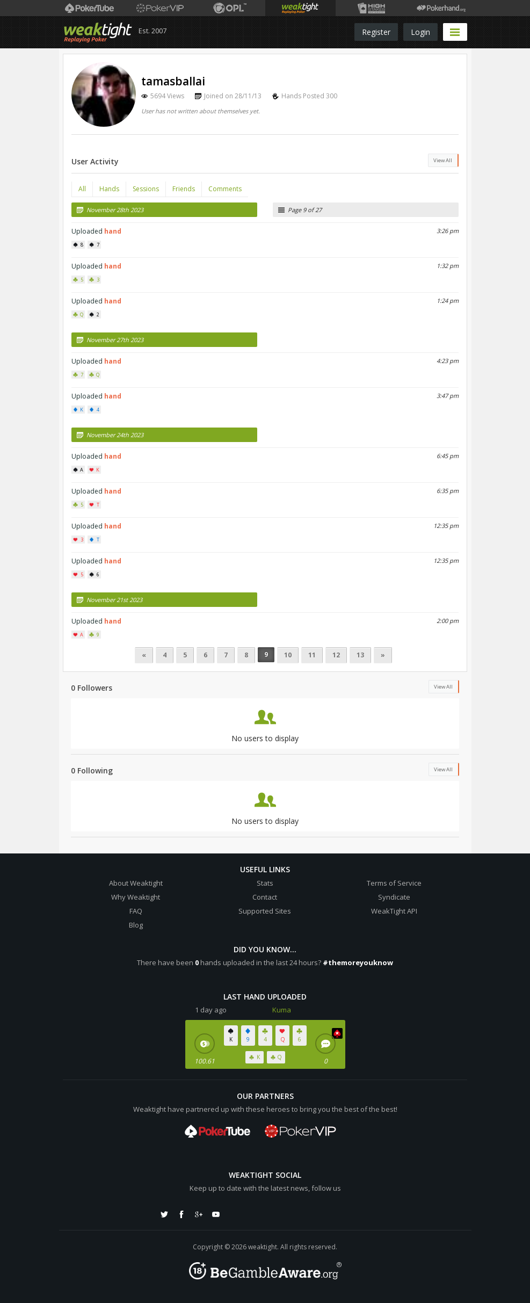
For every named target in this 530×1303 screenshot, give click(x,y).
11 (312, 655)
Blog (136, 925)
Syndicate (394, 897)
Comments (225, 188)
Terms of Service (394, 883)
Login (420, 32)
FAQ (135, 911)
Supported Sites (264, 911)
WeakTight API (394, 911)
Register (376, 32)
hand (112, 231)
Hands (109, 188)
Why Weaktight (135, 897)
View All (442, 160)
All (82, 188)
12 (336, 655)
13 (360, 655)
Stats (265, 883)
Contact (264, 897)
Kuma (281, 1010)
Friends (183, 188)
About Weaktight (136, 883)
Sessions (146, 188)
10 (288, 655)
